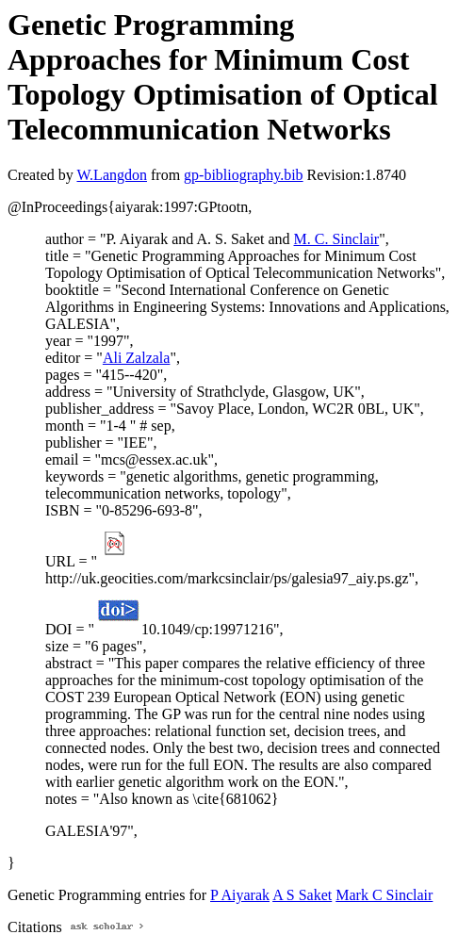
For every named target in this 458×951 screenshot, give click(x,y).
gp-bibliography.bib (243, 175)
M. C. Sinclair (337, 239)
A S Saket (302, 895)
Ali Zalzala (137, 358)
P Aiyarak (240, 895)
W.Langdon (111, 175)
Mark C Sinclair (384, 895)
